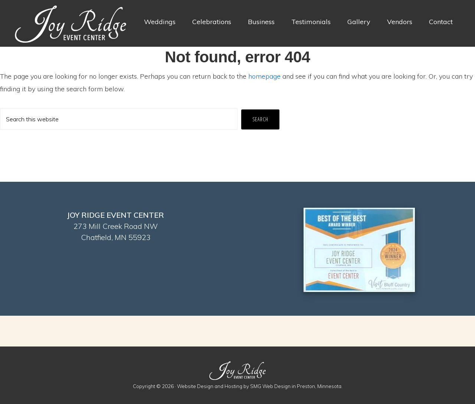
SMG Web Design (270, 386)
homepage (264, 76)
